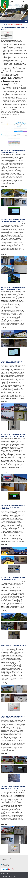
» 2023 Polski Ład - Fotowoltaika (15, 24)
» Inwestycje (4, 24)
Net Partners (13, 876)
